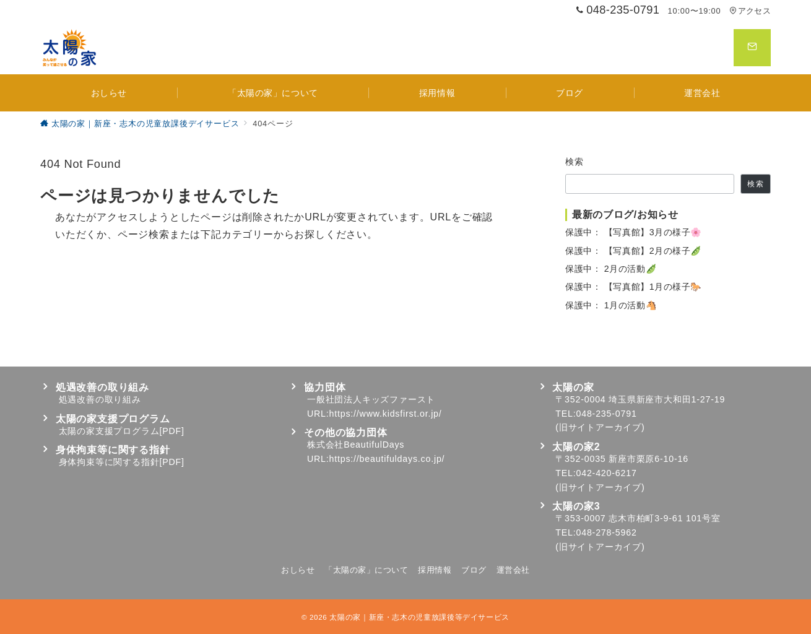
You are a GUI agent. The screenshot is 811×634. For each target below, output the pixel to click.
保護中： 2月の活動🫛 (611, 269)
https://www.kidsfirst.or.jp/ (385, 414)
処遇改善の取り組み (100, 399)
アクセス (750, 10)
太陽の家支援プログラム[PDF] (121, 431)
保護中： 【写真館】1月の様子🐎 (633, 287)
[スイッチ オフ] (752, 48)
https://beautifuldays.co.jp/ (387, 459)
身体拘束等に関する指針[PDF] (121, 462)
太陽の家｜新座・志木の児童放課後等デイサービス (419, 617)
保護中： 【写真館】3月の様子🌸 (633, 232)
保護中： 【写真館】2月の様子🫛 (633, 251)
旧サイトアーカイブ (600, 427)
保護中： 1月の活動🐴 (611, 305)
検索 (574, 162)
